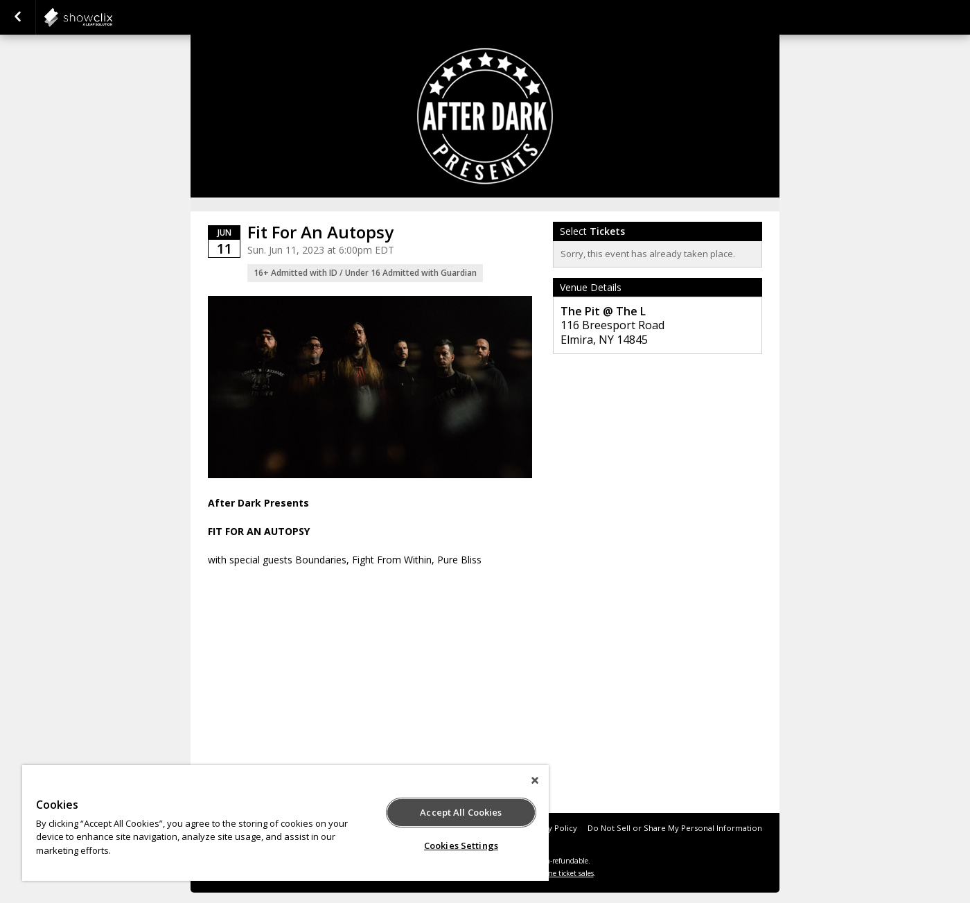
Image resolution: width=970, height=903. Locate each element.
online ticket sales (565, 873)
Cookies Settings (461, 845)
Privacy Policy (551, 828)
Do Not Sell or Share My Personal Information (675, 828)
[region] (285, 823)
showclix (112, 17)
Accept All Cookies (461, 812)
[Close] (535, 780)
